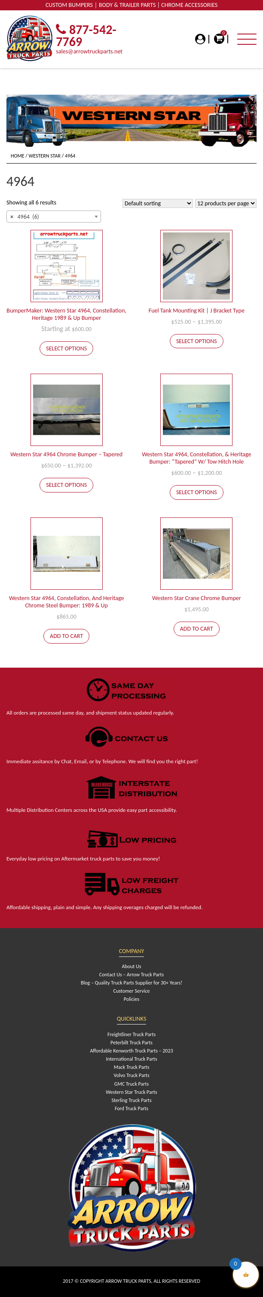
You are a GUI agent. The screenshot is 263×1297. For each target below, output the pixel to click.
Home (17, 156)
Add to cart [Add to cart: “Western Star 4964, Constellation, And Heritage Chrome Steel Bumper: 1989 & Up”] (66, 636)
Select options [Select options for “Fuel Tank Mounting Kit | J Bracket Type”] (196, 341)
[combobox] (53, 216)
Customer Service (131, 991)
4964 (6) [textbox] (24, 217)
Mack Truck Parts (132, 1067)
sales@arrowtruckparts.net (89, 51)
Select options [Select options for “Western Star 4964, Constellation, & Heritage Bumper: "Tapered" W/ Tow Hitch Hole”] (196, 492)
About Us (131, 966)
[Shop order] (157, 203)
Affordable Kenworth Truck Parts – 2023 (131, 1051)
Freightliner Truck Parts (131, 1034)
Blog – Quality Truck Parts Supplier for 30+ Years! (131, 983)
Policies (131, 999)
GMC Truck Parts (131, 1084)
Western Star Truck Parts (131, 1092)
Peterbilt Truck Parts (131, 1043)
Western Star (45, 156)
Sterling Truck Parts (131, 1100)
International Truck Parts (131, 1059)
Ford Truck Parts (131, 1108)
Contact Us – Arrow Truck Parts (131, 975)
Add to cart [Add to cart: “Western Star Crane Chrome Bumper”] (196, 628)
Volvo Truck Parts (131, 1075)
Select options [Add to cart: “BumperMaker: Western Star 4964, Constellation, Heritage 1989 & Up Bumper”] (66, 348)
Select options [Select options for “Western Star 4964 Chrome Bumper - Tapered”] (66, 485)
